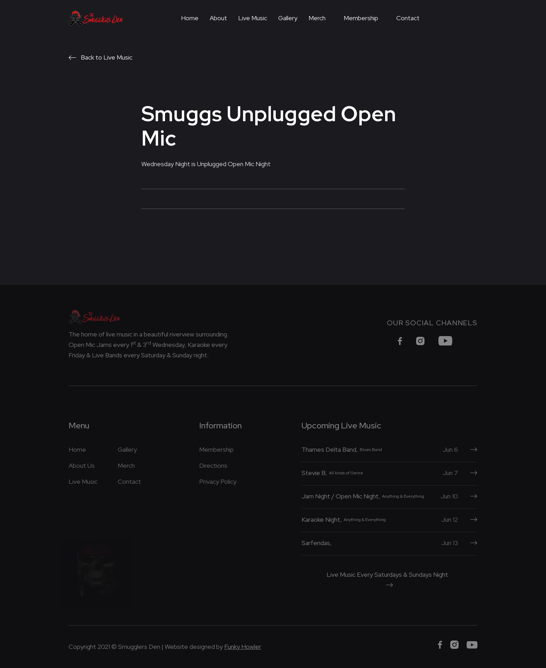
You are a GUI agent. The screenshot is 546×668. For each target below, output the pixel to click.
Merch (317, 18)
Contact (408, 18)
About (218, 18)
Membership (361, 18)
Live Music (252, 18)
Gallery (287, 18)
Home (189, 18)
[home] (96, 18)
